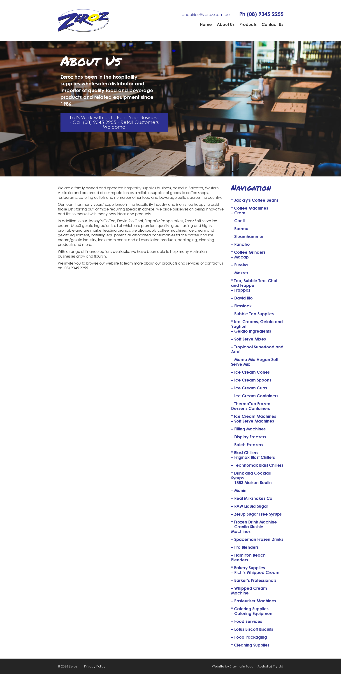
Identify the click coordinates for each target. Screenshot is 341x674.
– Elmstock (241, 305)
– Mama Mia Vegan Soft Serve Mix (254, 362)
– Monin (238, 490)
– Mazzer (239, 272)
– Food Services (246, 621)
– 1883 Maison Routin (251, 482)
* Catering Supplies (250, 608)
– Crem (238, 212)
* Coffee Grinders (248, 252)
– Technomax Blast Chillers (257, 465)
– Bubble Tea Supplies (252, 313)
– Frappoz (240, 290)
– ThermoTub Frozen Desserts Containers (250, 406)
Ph (261, 14)
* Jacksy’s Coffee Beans (254, 200)
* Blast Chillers (244, 452)
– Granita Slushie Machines (247, 529)
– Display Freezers (248, 436)
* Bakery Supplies (248, 567)
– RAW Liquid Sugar (249, 506)
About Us (225, 24)
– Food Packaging (249, 637)
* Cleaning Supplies (250, 644)
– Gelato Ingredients (251, 331)
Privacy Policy (94, 666)
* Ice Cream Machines (253, 416)
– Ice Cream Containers (254, 395)
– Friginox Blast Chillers (253, 457)
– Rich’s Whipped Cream (255, 572)
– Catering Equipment (252, 613)
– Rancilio (240, 244)
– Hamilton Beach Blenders (248, 557)
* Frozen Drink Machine (254, 521)
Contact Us (272, 24)
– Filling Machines (248, 428)
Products (248, 24)
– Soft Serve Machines (252, 420)
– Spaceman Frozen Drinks (257, 539)
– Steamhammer (247, 236)
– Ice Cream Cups (249, 387)
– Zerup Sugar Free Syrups (256, 514)
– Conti (238, 220)
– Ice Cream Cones (250, 372)
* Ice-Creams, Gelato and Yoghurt (257, 324)
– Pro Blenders (245, 547)
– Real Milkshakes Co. (252, 498)
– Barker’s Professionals (253, 580)
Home (206, 24)
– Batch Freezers (247, 444)
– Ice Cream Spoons (251, 379)
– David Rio (242, 297)
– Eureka (239, 264)
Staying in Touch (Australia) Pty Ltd (256, 666)
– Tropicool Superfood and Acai (257, 349)
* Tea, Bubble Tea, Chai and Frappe (254, 283)
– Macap (240, 256)
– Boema (239, 228)
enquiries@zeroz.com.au (206, 14)
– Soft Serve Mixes (248, 338)
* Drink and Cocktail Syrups (251, 475)
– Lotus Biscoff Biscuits (252, 629)
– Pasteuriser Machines (253, 600)
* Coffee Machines (249, 208)
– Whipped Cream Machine (249, 590)
